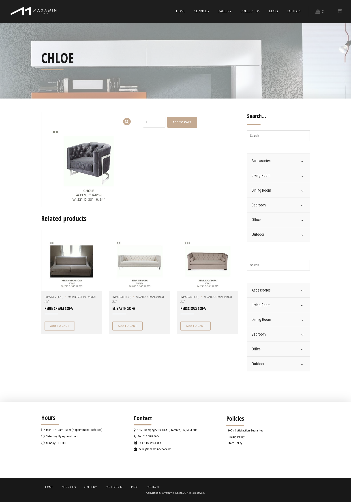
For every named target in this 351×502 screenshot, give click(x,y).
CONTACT (294, 11)
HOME (180, 11)
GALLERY (224, 11)
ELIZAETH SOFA (123, 308)
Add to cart (182, 122)
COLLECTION (250, 11)
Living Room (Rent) (54, 297)
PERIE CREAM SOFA (59, 308)
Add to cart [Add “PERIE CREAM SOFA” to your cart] (59, 326)
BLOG (273, 11)
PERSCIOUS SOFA (193, 308)
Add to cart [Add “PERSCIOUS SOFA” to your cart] (195, 326)
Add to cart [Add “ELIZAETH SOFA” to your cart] (127, 326)
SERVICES (201, 11)
